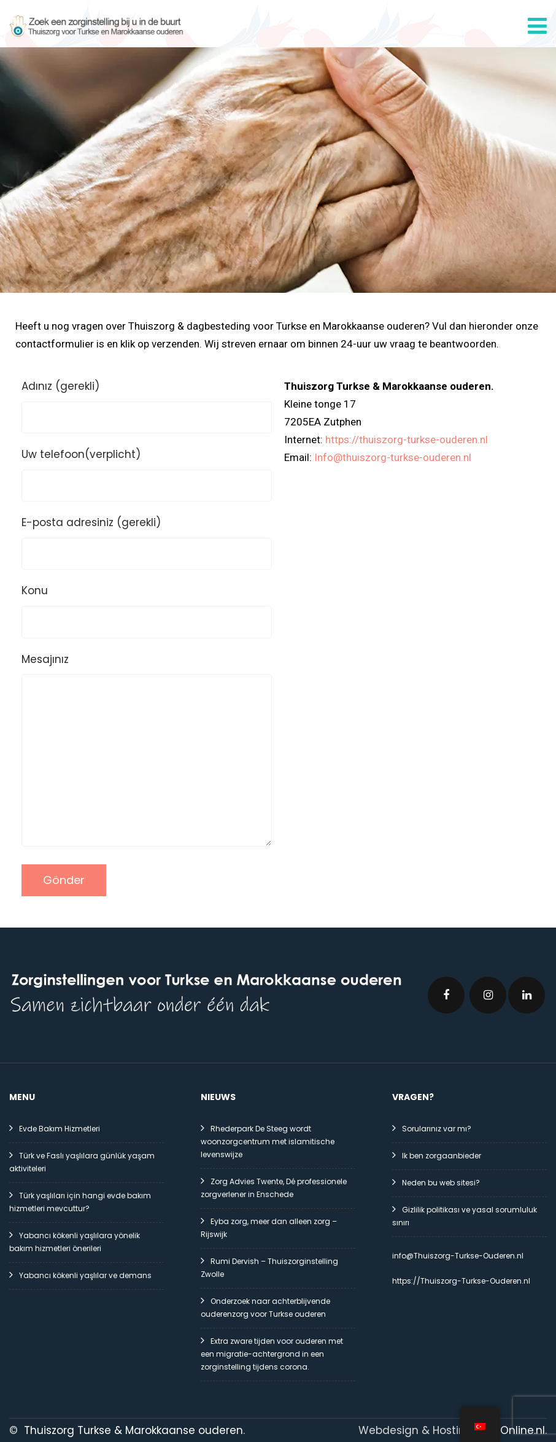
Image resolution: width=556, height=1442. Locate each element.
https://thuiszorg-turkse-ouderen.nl (406, 438)
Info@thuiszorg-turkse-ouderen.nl (392, 456)
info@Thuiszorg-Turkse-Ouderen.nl (457, 1254)
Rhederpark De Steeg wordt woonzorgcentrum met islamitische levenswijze (267, 1140)
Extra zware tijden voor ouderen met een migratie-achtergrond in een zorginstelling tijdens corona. (272, 1353)
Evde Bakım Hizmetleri (59, 1127)
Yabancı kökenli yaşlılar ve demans (85, 1274)
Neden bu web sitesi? (441, 1181)
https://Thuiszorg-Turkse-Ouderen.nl (461, 1279)
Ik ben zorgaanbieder (441, 1154)
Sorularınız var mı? (436, 1127)
